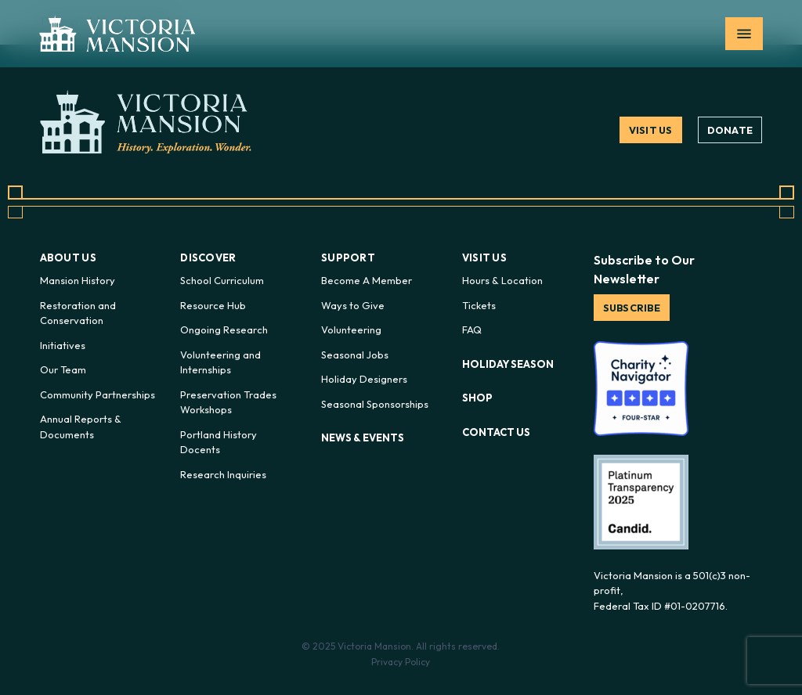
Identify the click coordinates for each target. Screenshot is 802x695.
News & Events (362, 437)
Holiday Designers (364, 379)
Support (348, 257)
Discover (208, 257)
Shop (477, 397)
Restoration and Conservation (78, 313)
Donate (729, 130)
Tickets (479, 305)
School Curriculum (222, 280)
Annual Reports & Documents (80, 426)
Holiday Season (508, 364)
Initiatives (62, 345)
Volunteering (351, 329)
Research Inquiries (223, 474)
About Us (68, 257)
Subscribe (633, 307)
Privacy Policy (400, 662)
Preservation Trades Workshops (228, 402)
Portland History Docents (218, 442)
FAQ (472, 329)
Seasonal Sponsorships (374, 404)
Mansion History (77, 280)
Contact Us (496, 432)
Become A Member (366, 280)
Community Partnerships (97, 394)
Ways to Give (353, 305)
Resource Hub (213, 305)
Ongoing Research (224, 329)
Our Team (63, 369)
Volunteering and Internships (220, 362)
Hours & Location (502, 280)
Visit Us (649, 130)
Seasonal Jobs (354, 354)
